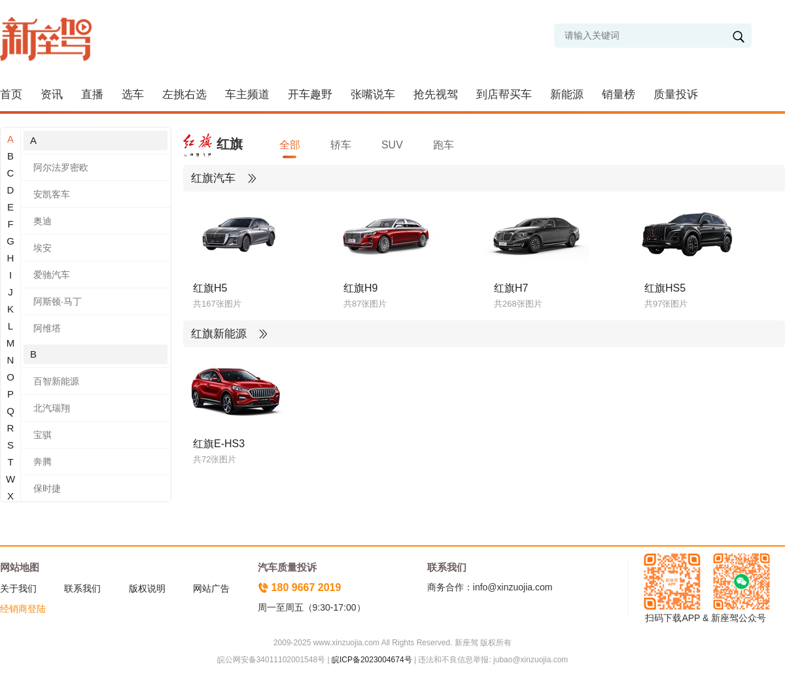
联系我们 (82, 588)
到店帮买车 (504, 94)
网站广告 (211, 588)
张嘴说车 (373, 94)
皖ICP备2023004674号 (372, 659)
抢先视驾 (435, 94)
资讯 (52, 94)
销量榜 (618, 94)
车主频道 (247, 94)
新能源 (567, 94)
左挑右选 (184, 94)
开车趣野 (310, 94)
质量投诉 (676, 94)
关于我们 (18, 588)
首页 (11, 94)
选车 (133, 94)
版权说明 (147, 588)
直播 (92, 94)
